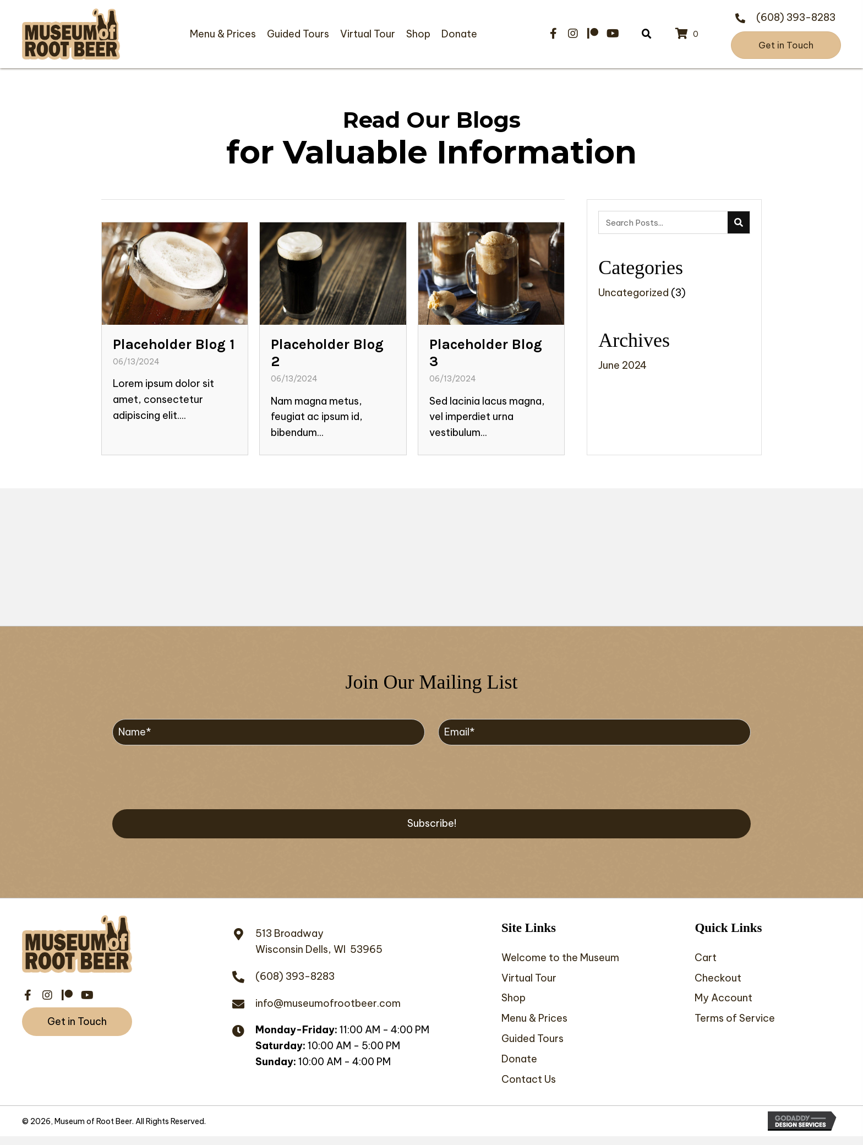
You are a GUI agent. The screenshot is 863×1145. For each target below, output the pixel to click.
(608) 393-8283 (795, 17)
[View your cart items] (688, 34)
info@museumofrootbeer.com (328, 1005)
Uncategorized (633, 292)
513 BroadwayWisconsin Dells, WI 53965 (319, 943)
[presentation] (196, 777)
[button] (553, 33)
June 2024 (622, 365)
